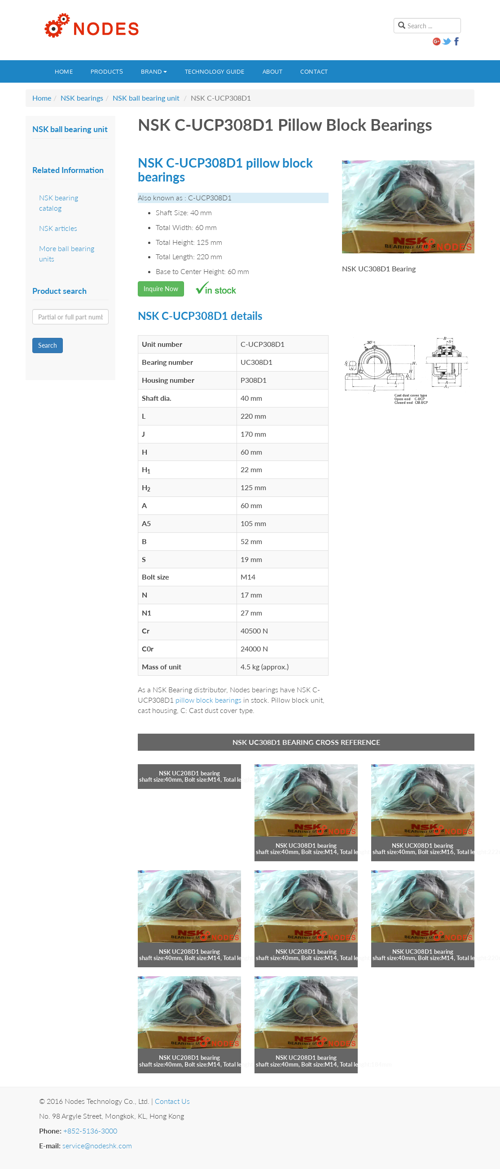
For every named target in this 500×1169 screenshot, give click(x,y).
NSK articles (58, 228)
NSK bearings (82, 97)
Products (107, 71)
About (273, 71)
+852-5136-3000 (90, 1130)
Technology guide (215, 71)
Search (47, 345)
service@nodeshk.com (97, 1145)
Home (64, 71)
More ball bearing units (66, 253)
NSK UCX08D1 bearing (422, 845)
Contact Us (172, 1101)
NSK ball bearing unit (146, 97)
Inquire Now (161, 288)
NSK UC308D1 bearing (306, 845)
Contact (314, 71)
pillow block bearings (208, 699)
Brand (154, 71)
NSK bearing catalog (58, 202)
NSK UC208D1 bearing (189, 773)
